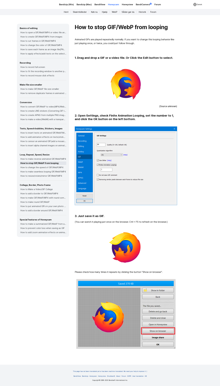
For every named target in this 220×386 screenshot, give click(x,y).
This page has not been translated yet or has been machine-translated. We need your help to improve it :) (110, 371)
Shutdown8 (111, 376)
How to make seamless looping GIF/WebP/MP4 (43, 171)
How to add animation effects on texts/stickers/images (43, 137)
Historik (142, 12)
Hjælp (104, 12)
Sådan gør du (128, 12)
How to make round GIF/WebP (35, 202)
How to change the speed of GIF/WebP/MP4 (41, 167)
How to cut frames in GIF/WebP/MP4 (38, 41)
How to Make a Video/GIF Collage (36, 189)
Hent (66, 12)
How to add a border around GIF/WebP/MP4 (41, 210)
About (118, 376)
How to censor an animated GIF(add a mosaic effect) (43, 141)
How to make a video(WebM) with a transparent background (43, 119)
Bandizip (85, 376)
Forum (157, 4)
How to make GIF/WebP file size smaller (39, 89)
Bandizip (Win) (66, 4)
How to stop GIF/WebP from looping (39, 163)
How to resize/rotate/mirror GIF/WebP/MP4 (41, 176)
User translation (138, 376)
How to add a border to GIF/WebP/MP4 (39, 193)
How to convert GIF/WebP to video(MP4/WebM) (43, 106)
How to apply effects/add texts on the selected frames (43, 53)
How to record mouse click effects (37, 75)
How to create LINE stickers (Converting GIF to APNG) (43, 111)
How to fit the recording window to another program (43, 71)
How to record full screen (32, 67)
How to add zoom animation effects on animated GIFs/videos (43, 232)
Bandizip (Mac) (84, 4)
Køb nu (94, 12)
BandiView (99, 4)
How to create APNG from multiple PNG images (43, 115)
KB (146, 376)
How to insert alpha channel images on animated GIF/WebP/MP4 (43, 145)
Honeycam (113, 4)
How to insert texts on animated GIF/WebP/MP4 (43, 133)
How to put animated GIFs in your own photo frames (43, 206)
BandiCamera (144, 4)
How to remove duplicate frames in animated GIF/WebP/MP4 (43, 93)
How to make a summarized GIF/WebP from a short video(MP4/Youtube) (43, 224)
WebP (114, 12)
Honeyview (127, 4)
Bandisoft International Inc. (118, 380)
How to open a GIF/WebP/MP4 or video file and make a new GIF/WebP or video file (43, 32)
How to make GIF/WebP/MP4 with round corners (43, 198)
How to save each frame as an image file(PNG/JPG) (43, 49)
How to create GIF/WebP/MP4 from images (41, 36)
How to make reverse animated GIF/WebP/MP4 (43, 159)
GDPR (129, 376)
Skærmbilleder (80, 12)
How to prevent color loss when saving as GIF (42, 228)
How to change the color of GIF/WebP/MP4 (41, 45)
